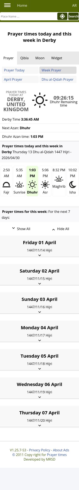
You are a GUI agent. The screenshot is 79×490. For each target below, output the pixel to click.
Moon (39, 58)
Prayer (8, 58)
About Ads (61, 450)
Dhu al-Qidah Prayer (57, 79)
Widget (56, 58)
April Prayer (13, 79)
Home (22, 5)
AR (74, 5)
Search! (74, 16)
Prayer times (57, 454)
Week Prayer (51, 70)
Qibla (24, 58)
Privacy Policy (39, 450)
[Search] (28, 16)
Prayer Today (14, 70)
